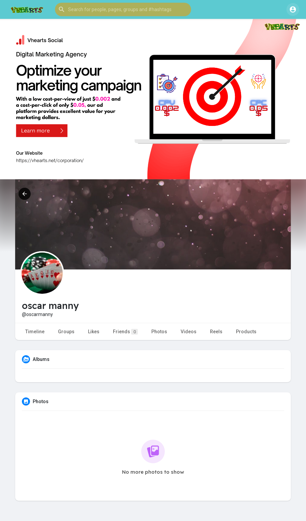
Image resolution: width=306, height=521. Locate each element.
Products (246, 331)
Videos (188, 331)
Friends (125, 332)
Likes (93, 331)
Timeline (34, 331)
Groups (66, 331)
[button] (123, 9)
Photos (159, 331)
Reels (216, 331)
